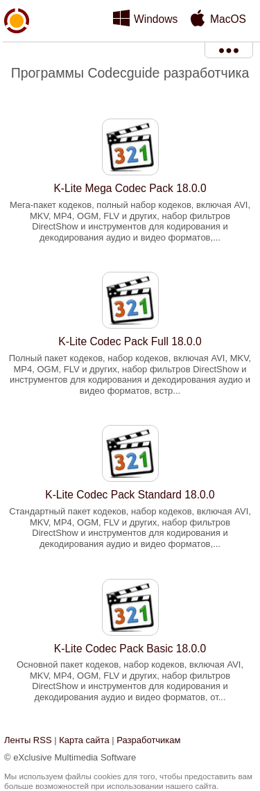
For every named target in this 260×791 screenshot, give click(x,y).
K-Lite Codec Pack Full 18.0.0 (129, 341)
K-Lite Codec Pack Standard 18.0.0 (129, 495)
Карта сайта (84, 740)
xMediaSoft (16, 53)
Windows (155, 19)
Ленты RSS (28, 740)
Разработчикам (148, 740)
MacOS (228, 19)
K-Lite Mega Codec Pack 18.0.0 (129, 188)
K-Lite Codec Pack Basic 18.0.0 (130, 648)
